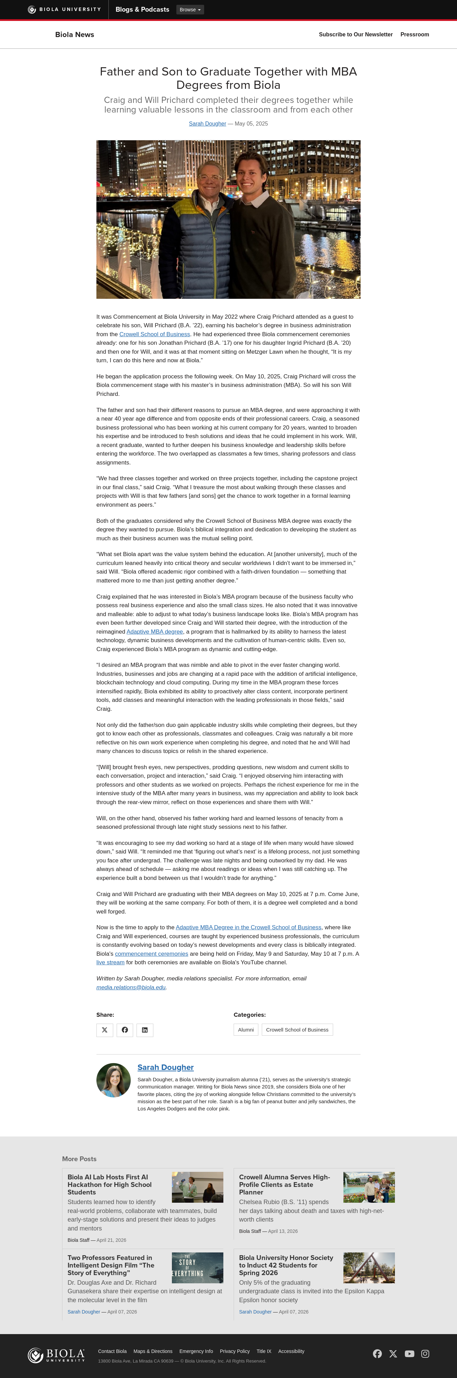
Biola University (70, 9)
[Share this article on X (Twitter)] (104, 1030)
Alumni (246, 1030)
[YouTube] (409, 1354)
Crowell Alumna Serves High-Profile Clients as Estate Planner (284, 1185)
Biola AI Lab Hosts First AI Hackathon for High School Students (110, 1185)
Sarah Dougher (207, 124)
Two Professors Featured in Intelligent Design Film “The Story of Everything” (111, 1265)
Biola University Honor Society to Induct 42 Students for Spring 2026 (286, 1265)
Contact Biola (112, 1351)
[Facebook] (377, 1354)
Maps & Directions (153, 1351)
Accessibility (291, 1351)
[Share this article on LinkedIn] (145, 1030)
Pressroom (414, 34)
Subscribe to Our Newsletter (356, 34)
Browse (190, 9)
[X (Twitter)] (393, 1354)
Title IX (264, 1351)
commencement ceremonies (151, 954)
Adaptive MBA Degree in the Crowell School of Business (248, 927)
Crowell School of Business (154, 334)
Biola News (74, 34)
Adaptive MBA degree (155, 631)
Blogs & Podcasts (142, 9)
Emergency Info (196, 1351)
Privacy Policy (235, 1351)
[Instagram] (425, 1354)
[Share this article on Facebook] (125, 1030)
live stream (110, 962)
